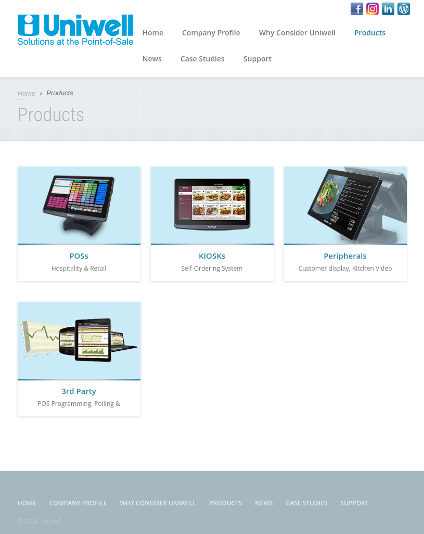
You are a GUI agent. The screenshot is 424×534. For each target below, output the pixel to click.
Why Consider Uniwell (297, 32)
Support (257, 58)
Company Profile (211, 32)
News (152, 58)
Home (153, 32)
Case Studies (203, 58)
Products (370, 32)
